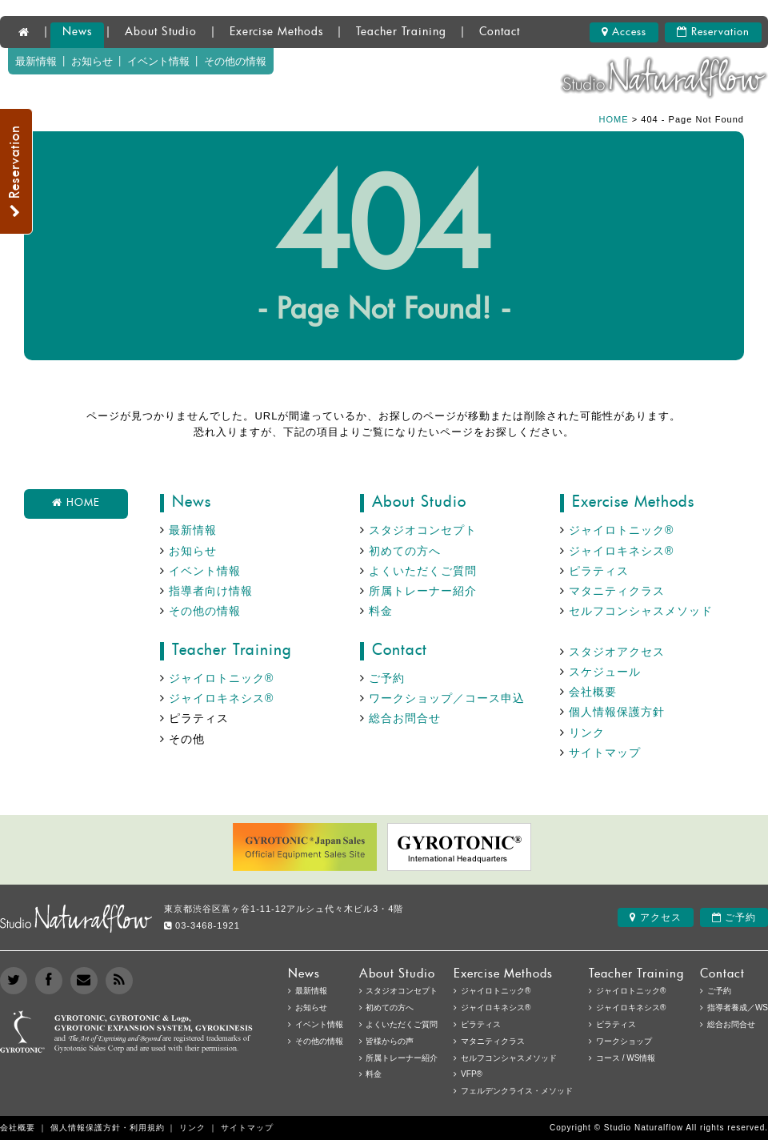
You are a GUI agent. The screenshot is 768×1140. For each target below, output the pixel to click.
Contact (499, 32)
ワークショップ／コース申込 (447, 698)
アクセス (655, 917)
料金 (381, 610)
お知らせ (92, 61)
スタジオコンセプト (423, 530)
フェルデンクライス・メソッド (517, 1090)
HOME (614, 119)
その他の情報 (235, 61)
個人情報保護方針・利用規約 (107, 1127)
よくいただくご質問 (423, 570)
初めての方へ (405, 550)
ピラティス (599, 570)
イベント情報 (158, 61)
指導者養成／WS (737, 1007)
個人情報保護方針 (617, 711)
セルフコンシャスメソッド (641, 610)
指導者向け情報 (211, 590)
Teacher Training (401, 32)
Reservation (713, 32)
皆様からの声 (390, 1041)
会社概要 (593, 691)
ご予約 (387, 678)
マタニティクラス (617, 590)
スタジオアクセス (617, 651)
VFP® (471, 1074)
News (77, 32)
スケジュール (605, 671)
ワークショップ (624, 1041)
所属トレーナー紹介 (423, 590)
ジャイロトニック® (621, 530)
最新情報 (36, 61)
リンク (587, 732)
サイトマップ (605, 752)
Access (624, 32)
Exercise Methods (276, 32)
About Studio (161, 32)
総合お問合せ (405, 718)
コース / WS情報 (625, 1058)
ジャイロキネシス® (621, 550)
